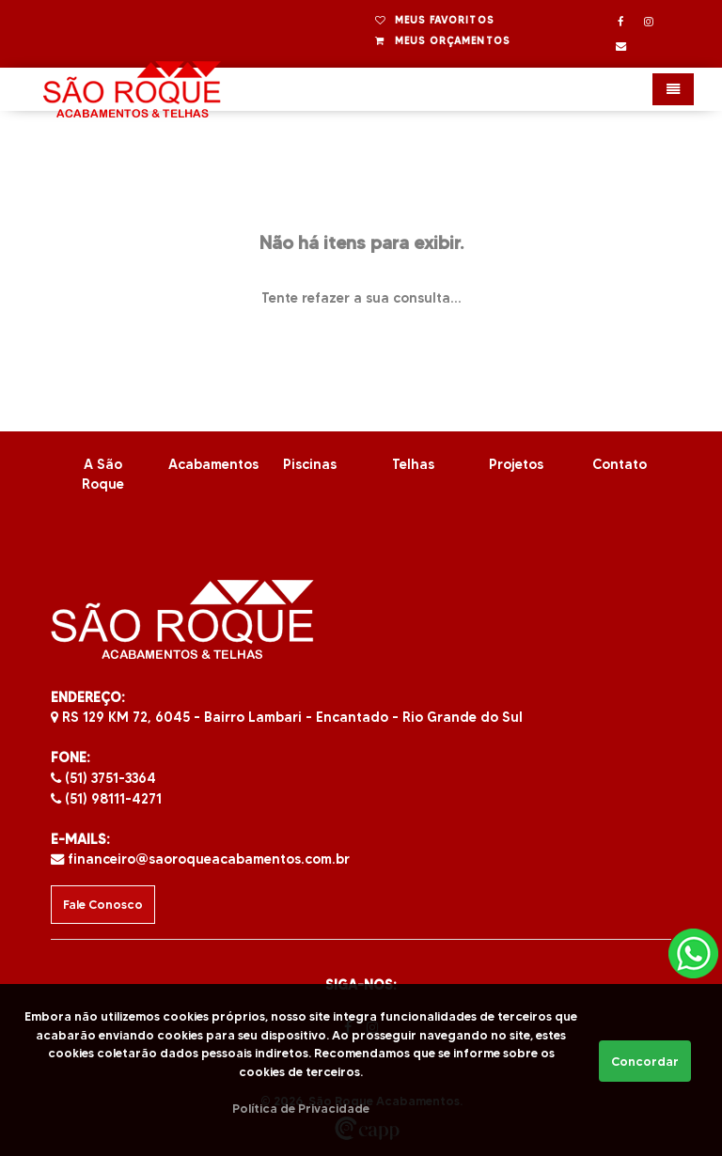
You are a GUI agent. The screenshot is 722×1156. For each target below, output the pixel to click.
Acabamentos (213, 464)
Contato (619, 464)
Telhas (413, 464)
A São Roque (103, 474)
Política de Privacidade (300, 1108)
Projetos (516, 464)
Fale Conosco (103, 905)
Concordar (645, 1061)
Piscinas (310, 464)
